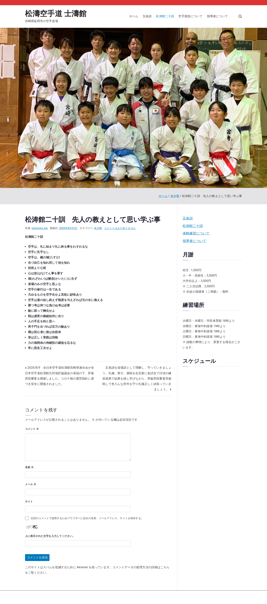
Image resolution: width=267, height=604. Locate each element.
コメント (32, 428)
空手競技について (190, 16)
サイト (29, 501)
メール (30, 484)
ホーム (133, 16)
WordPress (168, 597)
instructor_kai (40, 228)
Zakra (153, 597)
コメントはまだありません (120, 228)
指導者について (219, 16)
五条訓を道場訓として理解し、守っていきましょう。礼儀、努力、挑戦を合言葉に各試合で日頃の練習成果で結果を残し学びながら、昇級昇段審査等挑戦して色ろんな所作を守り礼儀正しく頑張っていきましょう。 (136, 378)
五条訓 (147, 16)
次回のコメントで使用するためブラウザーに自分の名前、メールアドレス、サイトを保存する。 (87, 518)
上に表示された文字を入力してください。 (50, 536)
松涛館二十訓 (165, 16)
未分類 (98, 228)
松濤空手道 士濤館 (55, 13)
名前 (29, 467)
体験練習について (196, 233)
